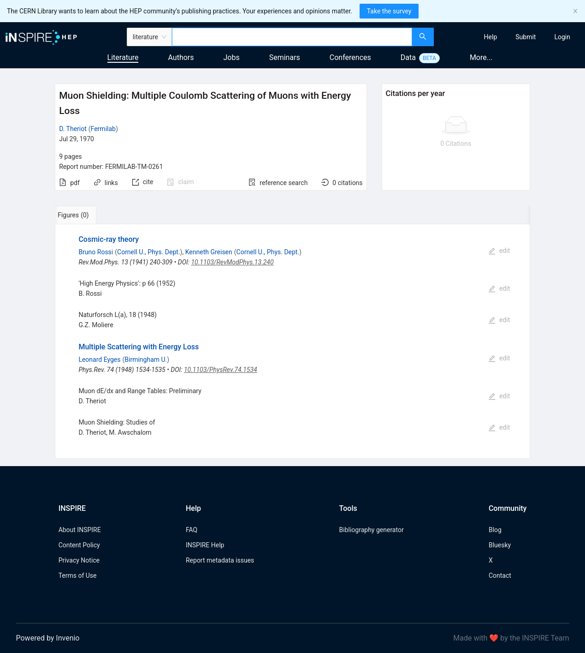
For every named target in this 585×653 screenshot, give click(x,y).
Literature (123, 57)
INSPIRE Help (205, 545)
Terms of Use (78, 575)
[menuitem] (490, 37)
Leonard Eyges (99, 359)
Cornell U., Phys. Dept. (148, 252)
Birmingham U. (145, 359)
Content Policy (79, 545)
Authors (181, 57)
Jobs (232, 57)
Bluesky (500, 545)
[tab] (84, 215)
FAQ (191, 529)
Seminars (284, 57)
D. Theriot (73, 128)
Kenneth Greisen (208, 252)
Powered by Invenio (48, 638)
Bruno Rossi (95, 252)
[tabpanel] (292, 341)
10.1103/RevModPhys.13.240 (232, 262)
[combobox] (292, 37)
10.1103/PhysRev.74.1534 (220, 369)
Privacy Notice (79, 560)
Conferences (350, 57)
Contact (500, 575)
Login (562, 37)
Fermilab (103, 128)
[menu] (510, 37)
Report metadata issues (220, 560)
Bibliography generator (371, 529)
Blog (495, 529)
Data (408, 57)
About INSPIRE (80, 529)
